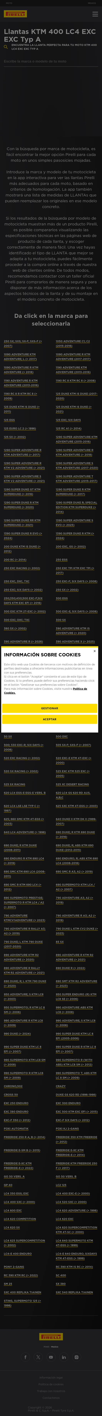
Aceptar (51, 737)
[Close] (96, 670)
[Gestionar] (51, 726)
